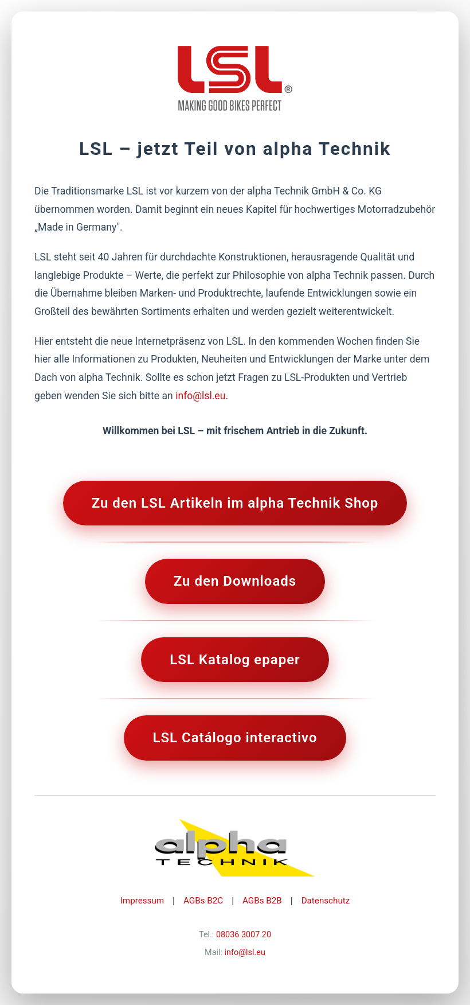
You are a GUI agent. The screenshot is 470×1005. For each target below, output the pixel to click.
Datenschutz (325, 900)
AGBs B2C (203, 900)
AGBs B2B (262, 900)
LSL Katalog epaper (235, 660)
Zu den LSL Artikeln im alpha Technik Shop (235, 503)
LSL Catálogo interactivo (234, 738)
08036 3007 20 (243, 935)
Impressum (142, 900)
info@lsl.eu (200, 396)
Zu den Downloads (235, 581)
